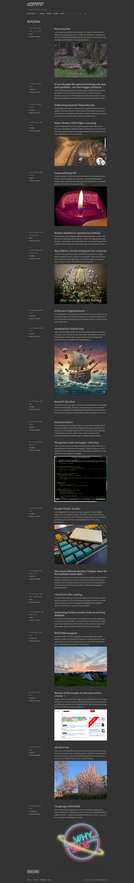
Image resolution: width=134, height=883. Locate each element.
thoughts (32, 128)
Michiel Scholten (34, 36)
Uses (62, 13)
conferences (33, 638)
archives (31, 13)
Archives (36, 880)
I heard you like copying (68, 594)
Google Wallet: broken (67, 508)
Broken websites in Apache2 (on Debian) (77, 233)
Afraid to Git (61, 747)
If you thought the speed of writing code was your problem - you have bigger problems (80, 85)
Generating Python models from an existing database (79, 613)
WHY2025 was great (65, 633)
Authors (29, 880)
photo (31, 34)
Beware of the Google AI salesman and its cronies (78, 694)
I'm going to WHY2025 (67, 806)
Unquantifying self (65, 173)
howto (31, 238)
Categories (43, 880)
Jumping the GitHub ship (69, 328)
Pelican (102, 880)
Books (49, 13)
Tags (49, 880)
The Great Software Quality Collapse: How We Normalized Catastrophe (80, 572)
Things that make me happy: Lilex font (76, 442)
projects (32, 110)
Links (55, 13)
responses (32, 89)
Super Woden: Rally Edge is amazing (75, 123)
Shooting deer (62, 28)
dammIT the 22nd (64, 401)
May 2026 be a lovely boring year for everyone (80, 250)
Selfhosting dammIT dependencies (74, 105)
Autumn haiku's (63, 422)
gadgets (31, 178)
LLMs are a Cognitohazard (71, 310)
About (42, 13)
